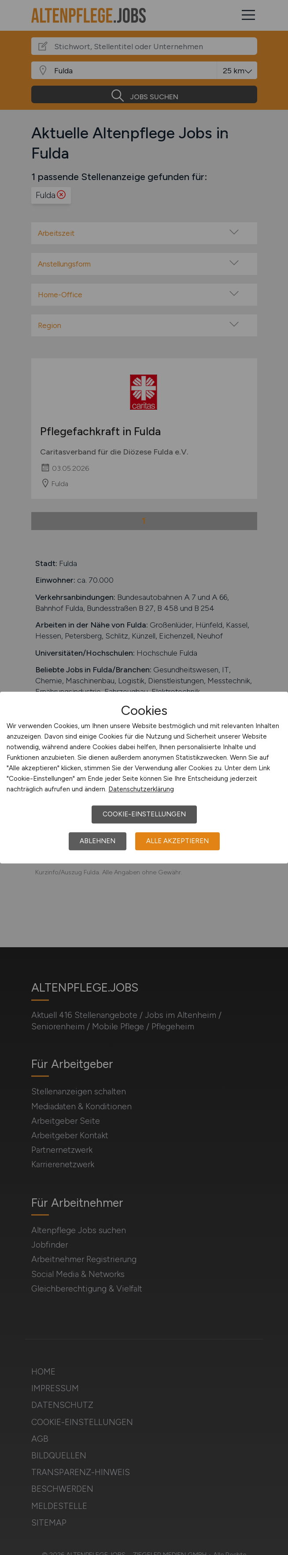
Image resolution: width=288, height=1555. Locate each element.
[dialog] (144, 778)
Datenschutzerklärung (141, 789)
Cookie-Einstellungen (144, 814)
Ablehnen (97, 841)
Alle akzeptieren (177, 841)
